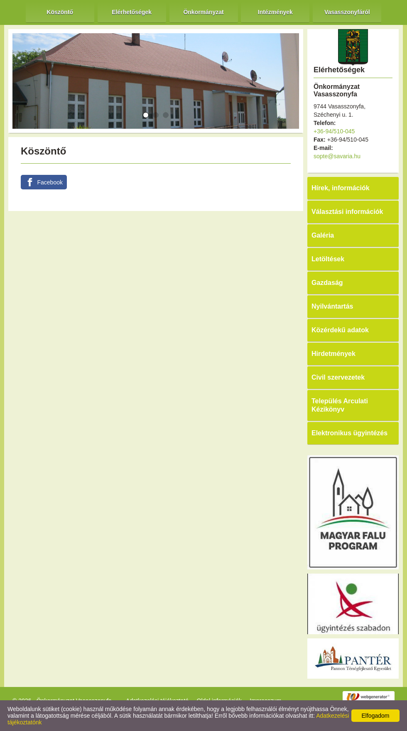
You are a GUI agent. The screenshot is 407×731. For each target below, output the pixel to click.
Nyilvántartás (332, 306)
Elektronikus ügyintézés (349, 433)
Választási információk (347, 211)
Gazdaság (327, 282)
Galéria (322, 235)
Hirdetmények (333, 353)
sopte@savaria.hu (337, 156)
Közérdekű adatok (340, 330)
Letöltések (327, 258)
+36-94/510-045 (334, 131)
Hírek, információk (340, 187)
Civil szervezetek (338, 377)
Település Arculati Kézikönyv (339, 405)
